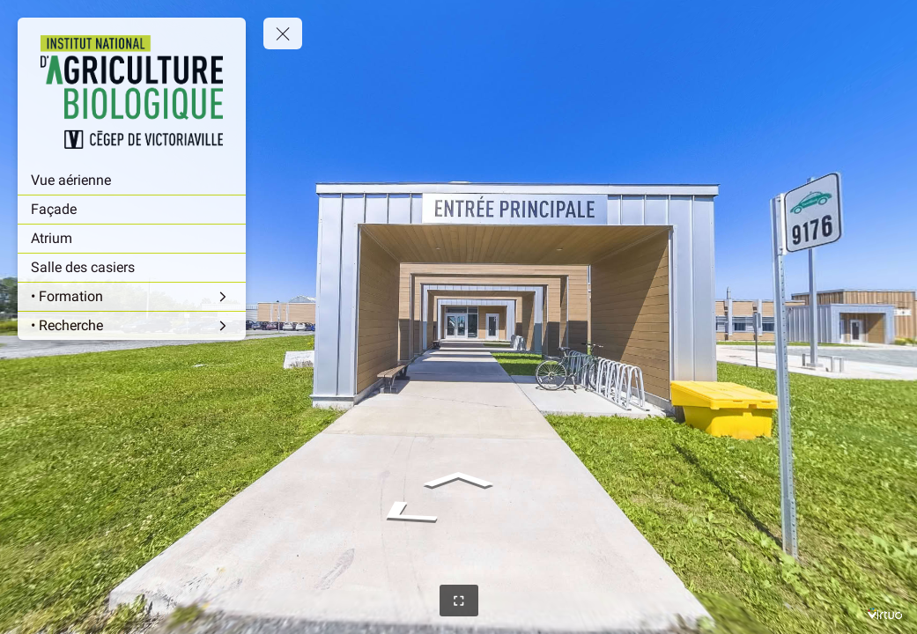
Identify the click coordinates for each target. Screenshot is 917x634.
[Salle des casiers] (132, 268)
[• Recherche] (132, 326)
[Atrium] (132, 239)
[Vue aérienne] (132, 180)
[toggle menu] (282, 33)
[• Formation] (132, 297)
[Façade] (132, 209)
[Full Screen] (459, 600)
